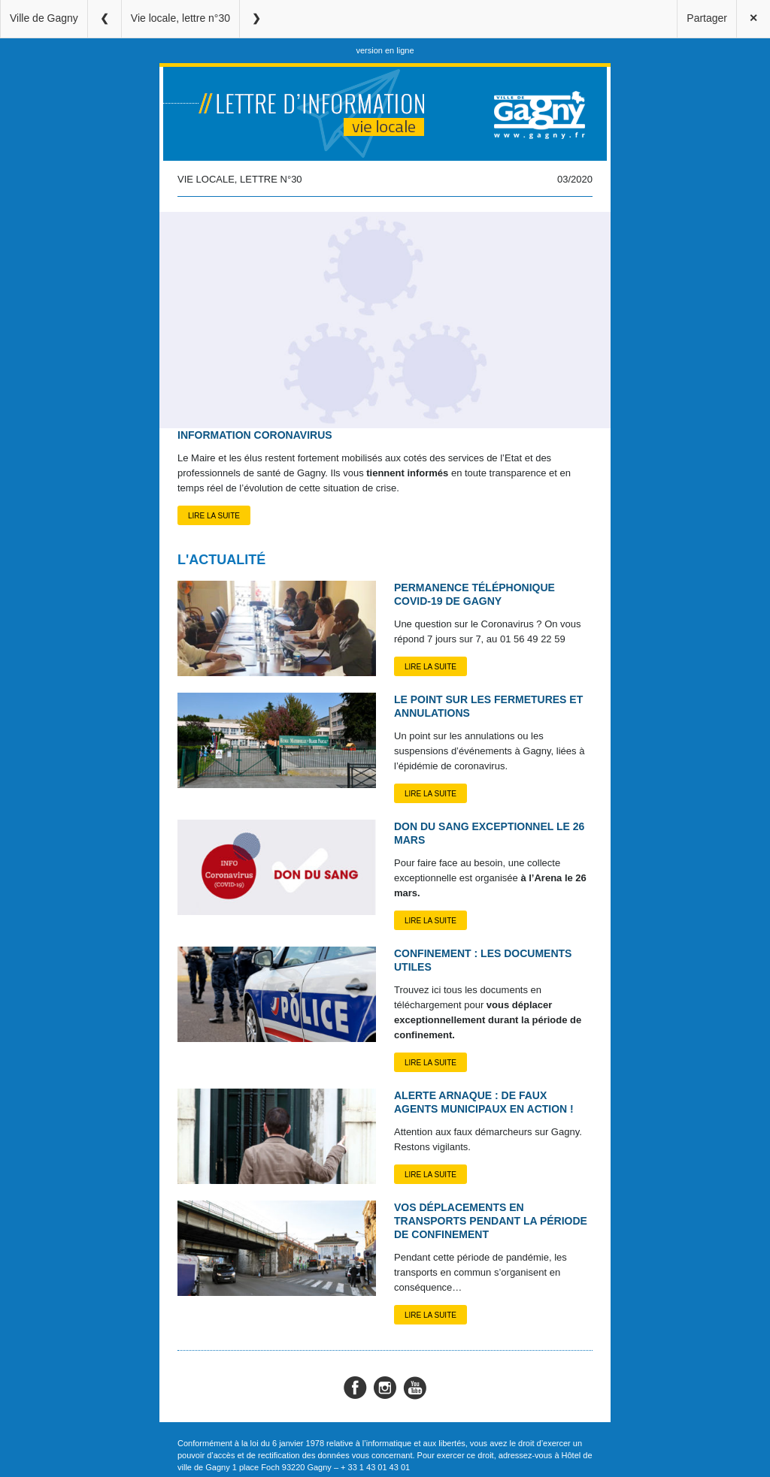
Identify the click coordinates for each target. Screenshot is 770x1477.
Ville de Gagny (44, 18)
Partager (707, 18)
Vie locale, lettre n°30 (180, 18)
